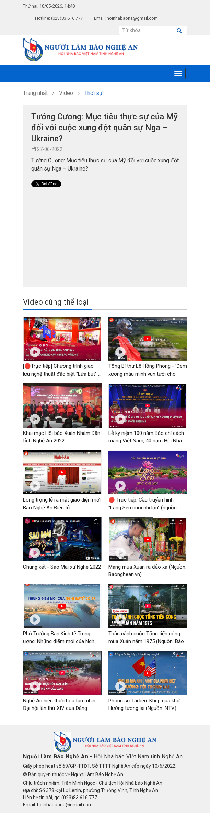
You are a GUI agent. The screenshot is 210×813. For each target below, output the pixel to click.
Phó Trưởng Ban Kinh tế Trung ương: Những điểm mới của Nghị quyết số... (59, 641)
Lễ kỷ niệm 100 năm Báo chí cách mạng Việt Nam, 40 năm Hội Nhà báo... (146, 441)
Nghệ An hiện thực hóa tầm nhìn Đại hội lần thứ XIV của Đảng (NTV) (59, 708)
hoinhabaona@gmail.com (132, 18)
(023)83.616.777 (67, 18)
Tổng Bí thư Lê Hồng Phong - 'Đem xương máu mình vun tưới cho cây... (147, 374)
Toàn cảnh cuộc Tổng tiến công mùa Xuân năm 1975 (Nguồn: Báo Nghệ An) (146, 641)
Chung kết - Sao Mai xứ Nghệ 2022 (62, 567)
